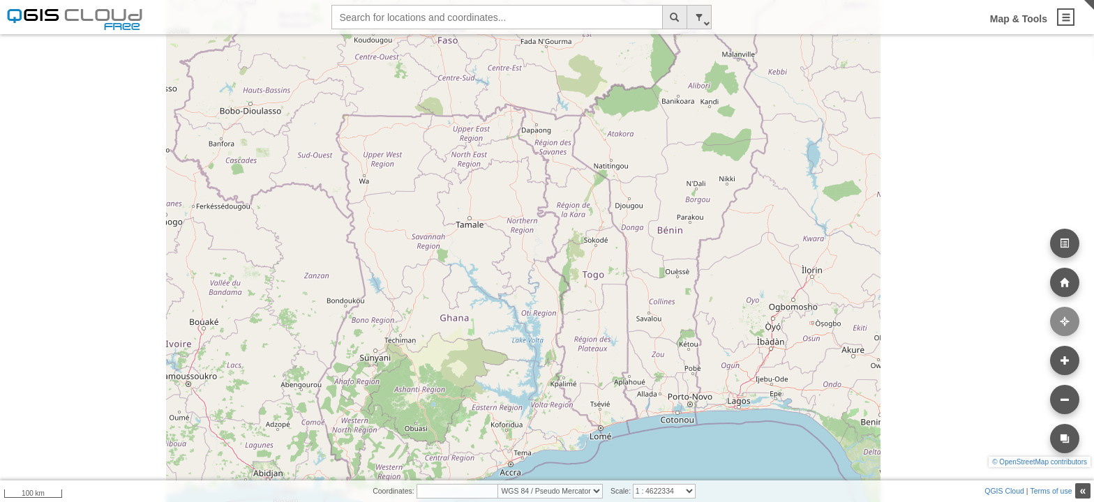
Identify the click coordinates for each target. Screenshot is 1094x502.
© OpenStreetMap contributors (1039, 462)
